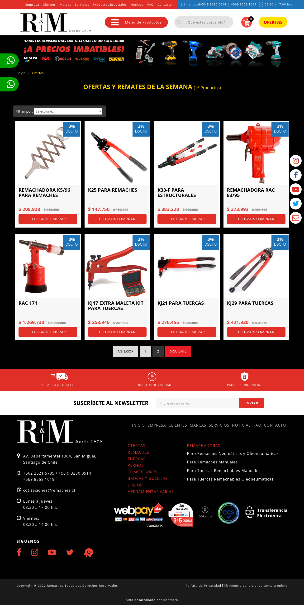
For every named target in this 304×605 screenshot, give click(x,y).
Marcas (65, 5)
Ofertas (273, 22)
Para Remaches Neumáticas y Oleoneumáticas (233, 453)
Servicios (82, 5)
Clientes (49, 5)
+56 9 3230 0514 (213, 4)
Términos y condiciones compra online (255, 585)
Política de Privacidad (203, 585)
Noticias (137, 5)
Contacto (164, 5)
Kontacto (170, 600)
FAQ (150, 5)
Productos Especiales (110, 5)
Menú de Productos (136, 22)
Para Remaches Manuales (212, 462)
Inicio (138, 425)
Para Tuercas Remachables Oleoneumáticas (230, 479)
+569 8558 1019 (243, 4)
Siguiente (178, 351)
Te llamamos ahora (10, 60)
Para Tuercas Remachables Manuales (224, 470)
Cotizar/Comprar (48, 218)
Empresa (32, 5)
